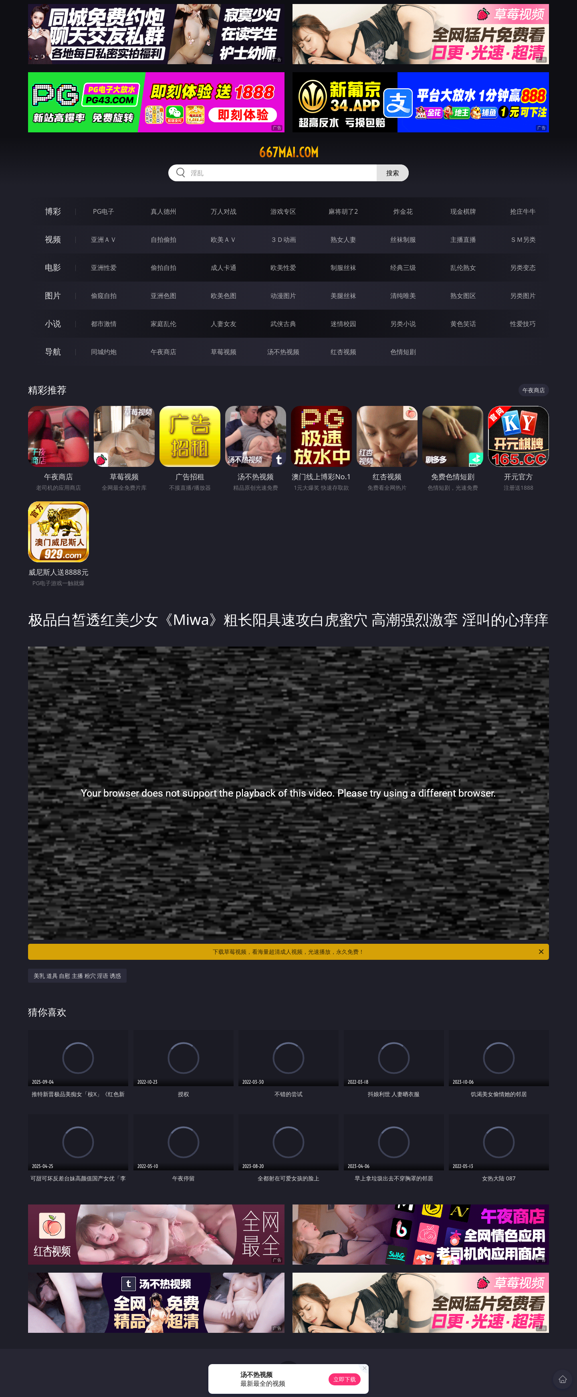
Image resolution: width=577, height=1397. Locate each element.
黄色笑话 (463, 323)
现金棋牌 (463, 211)
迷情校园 (343, 323)
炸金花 (403, 211)
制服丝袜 (343, 267)
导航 (53, 351)
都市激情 (104, 323)
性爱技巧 (523, 323)
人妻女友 (223, 323)
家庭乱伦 (163, 323)
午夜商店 (163, 351)
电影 (53, 267)
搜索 (392, 172)
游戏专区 (283, 211)
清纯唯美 (403, 295)
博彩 (53, 211)
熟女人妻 (343, 239)
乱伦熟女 (463, 267)
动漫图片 (283, 295)
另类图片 (523, 295)
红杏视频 (343, 351)
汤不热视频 (283, 351)
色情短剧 (403, 351)
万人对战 (223, 211)
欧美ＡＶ (223, 239)
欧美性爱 (283, 267)
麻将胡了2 (343, 211)
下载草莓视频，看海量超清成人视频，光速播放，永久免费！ (379, 952)
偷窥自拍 (104, 295)
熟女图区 (463, 295)
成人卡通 (223, 267)
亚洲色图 (163, 295)
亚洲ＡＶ (104, 239)
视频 (53, 239)
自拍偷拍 (163, 239)
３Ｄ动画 (283, 239)
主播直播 (463, 239)
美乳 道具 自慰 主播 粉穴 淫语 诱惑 (77, 975)
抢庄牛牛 (523, 211)
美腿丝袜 (343, 295)
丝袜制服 (403, 239)
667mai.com (289, 152)
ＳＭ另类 (523, 239)
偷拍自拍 (163, 267)
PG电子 (103, 211)
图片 (53, 295)
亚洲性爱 (104, 267)
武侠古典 (283, 323)
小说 (53, 323)
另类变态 (523, 267)
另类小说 (403, 323)
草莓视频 (223, 351)
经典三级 (403, 267)
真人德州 (163, 211)
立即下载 (344, 1379)
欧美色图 (223, 295)
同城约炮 (104, 351)
